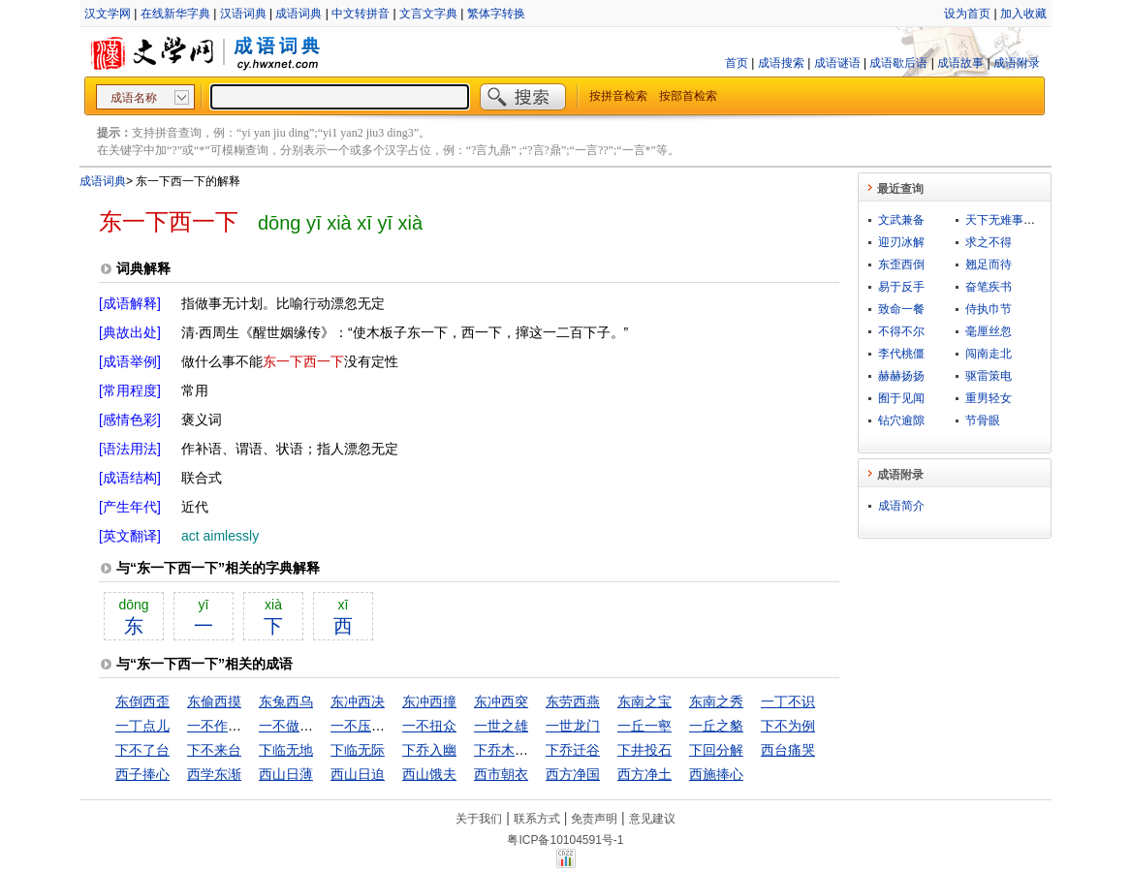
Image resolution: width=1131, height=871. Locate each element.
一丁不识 (788, 701)
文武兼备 (901, 220)
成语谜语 (837, 63)
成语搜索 (781, 63)
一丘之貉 (716, 725)
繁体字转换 (496, 13)
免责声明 (594, 818)
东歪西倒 (901, 264)
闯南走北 (988, 353)
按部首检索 (688, 96)
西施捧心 (716, 774)
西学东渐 (214, 774)
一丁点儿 (142, 725)
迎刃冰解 (901, 242)
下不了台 (142, 750)
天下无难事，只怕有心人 (1029, 220)
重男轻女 (988, 398)
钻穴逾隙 (901, 420)
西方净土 (644, 774)
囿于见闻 (901, 398)
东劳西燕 (573, 701)
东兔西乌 (286, 701)
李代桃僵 (901, 353)
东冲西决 (357, 701)
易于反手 (901, 287)
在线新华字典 (175, 13)
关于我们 (479, 818)
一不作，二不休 (234, 725)
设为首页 (967, 13)
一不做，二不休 (306, 725)
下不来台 (214, 750)
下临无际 (357, 750)
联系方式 (537, 818)
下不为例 (788, 725)
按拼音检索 (618, 96)
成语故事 (960, 63)
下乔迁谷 (573, 750)
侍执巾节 (988, 309)
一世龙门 (573, 725)
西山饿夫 (429, 774)
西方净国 (573, 774)
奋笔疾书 (988, 287)
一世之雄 (501, 725)
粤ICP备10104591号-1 (565, 840)
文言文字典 (428, 13)
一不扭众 (429, 725)
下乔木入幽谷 (514, 750)
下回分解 (716, 750)
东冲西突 (501, 701)
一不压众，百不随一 (391, 725)
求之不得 (988, 242)
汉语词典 (243, 13)
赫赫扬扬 (901, 376)
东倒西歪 (142, 701)
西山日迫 (357, 774)
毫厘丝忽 (988, 331)
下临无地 (286, 750)
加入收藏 (1023, 13)
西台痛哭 (788, 750)
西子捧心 (142, 774)
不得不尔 (901, 331)
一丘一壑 (644, 725)
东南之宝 (644, 701)
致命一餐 (901, 309)
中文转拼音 (360, 13)
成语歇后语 (898, 63)
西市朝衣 (501, 774)
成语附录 (1016, 63)
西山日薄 (286, 774)
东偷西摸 (214, 701)
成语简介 (901, 506)
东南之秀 (716, 701)
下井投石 (644, 750)
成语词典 (298, 13)
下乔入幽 (429, 750)
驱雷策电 (988, 376)
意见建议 (652, 818)
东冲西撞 (429, 701)
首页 (736, 63)
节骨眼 (982, 420)
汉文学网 (107, 13)
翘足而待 (988, 264)
